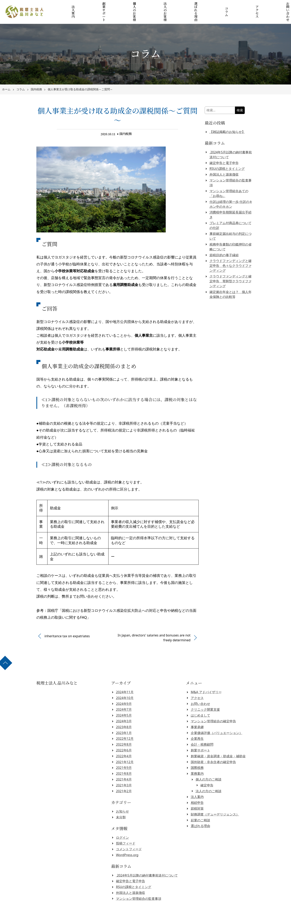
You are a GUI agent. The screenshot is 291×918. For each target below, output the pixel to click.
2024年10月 (125, 687)
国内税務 (36, 78)
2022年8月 (124, 733)
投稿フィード (125, 832)
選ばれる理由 (192, 6)
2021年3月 (124, 774)
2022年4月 (124, 745)
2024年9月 (124, 693)
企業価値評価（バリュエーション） (216, 722)
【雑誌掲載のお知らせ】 (227, 121)
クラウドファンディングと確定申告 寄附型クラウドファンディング (231, 270)
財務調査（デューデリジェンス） (215, 803)
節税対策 (197, 798)
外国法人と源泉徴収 (224, 163)
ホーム (6, 78)
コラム (221, 6)
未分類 (121, 806)
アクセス (248, 6)
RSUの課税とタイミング (227, 158)
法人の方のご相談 (208, 780)
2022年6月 (124, 739)
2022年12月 (125, 728)
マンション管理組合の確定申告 (213, 710)
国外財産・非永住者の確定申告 (213, 751)
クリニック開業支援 (205, 698)
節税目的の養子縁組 (224, 244)
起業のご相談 (200, 809)
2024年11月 (125, 681)
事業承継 (197, 716)
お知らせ (122, 800)
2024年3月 (124, 710)
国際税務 (197, 757)
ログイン (122, 826)
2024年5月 (124, 704)
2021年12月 (125, 751)
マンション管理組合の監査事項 (138, 887)
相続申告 (197, 792)
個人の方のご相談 (208, 768)
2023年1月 (124, 722)
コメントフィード (129, 838)
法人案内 (80, 6)
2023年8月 (124, 716)
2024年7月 (124, 698)
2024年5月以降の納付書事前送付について (147, 864)
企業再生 (197, 728)
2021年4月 (124, 768)
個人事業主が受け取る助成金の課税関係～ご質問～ (80, 78)
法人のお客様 (164, 6)
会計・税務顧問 (202, 733)
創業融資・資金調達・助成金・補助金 (218, 745)
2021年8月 (124, 763)
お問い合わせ (277, 6)
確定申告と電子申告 (224, 152)
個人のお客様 (136, 6)
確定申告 (206, 774)
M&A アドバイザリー (206, 681)
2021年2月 (124, 780)
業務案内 (197, 763)
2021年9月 (124, 757)
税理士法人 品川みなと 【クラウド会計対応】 (147, 913)
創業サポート (108, 6)
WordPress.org (127, 844)
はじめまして (200, 704)
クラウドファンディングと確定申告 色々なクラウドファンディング (231, 255)
